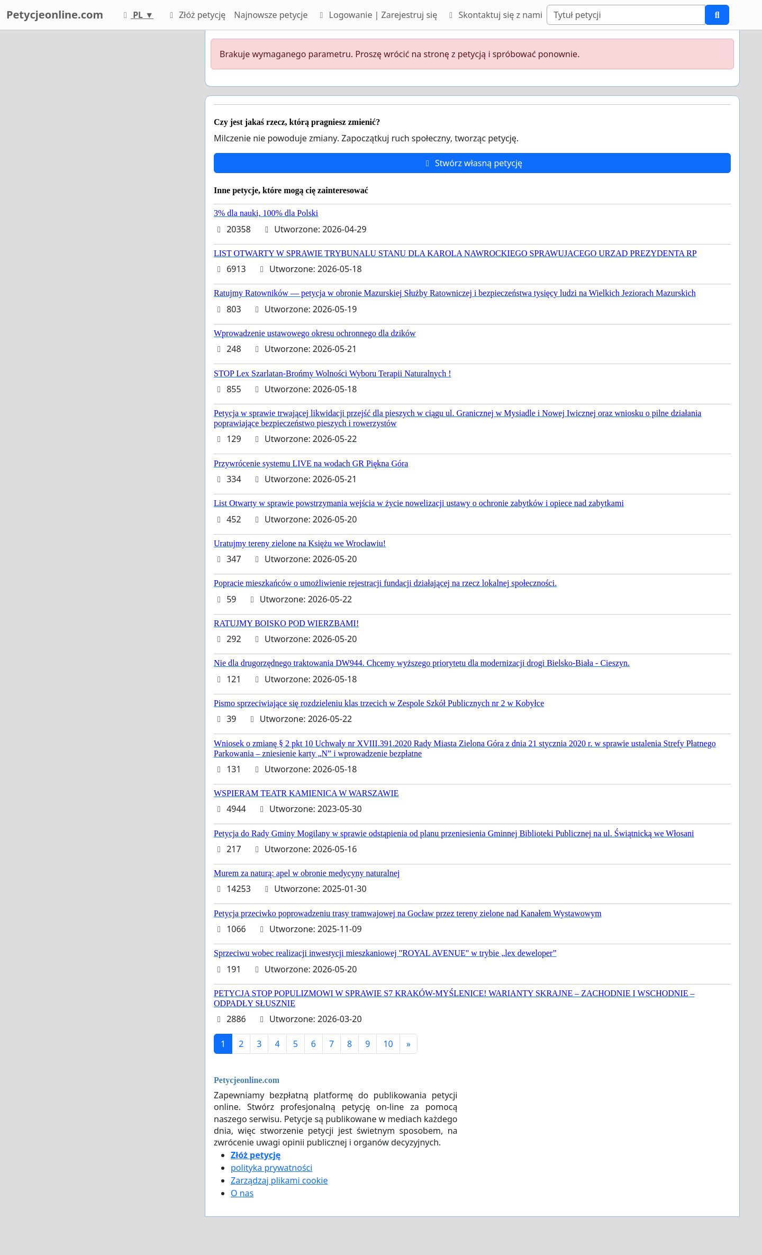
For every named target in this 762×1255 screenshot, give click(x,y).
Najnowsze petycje (270, 15)
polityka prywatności (271, 1167)
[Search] (626, 15)
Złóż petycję (195, 15)
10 (388, 1044)
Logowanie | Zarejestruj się (376, 15)
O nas (242, 1193)
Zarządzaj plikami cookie (279, 1180)
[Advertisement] (101, 189)
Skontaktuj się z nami (494, 15)
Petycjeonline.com (54, 14)
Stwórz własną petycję (472, 163)
